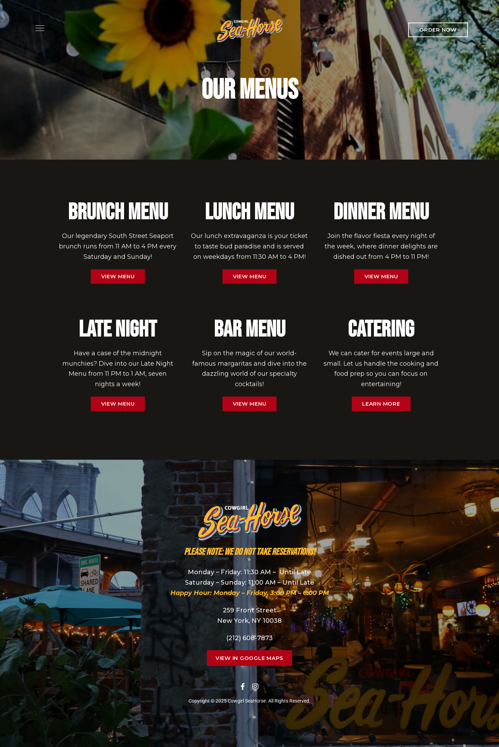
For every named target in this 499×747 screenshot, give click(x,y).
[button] (438, 30)
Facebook (242, 686)
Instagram (255, 686)
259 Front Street (250, 610)
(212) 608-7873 (249, 638)
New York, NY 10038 (249, 621)
